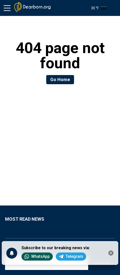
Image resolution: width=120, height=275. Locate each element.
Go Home (60, 79)
